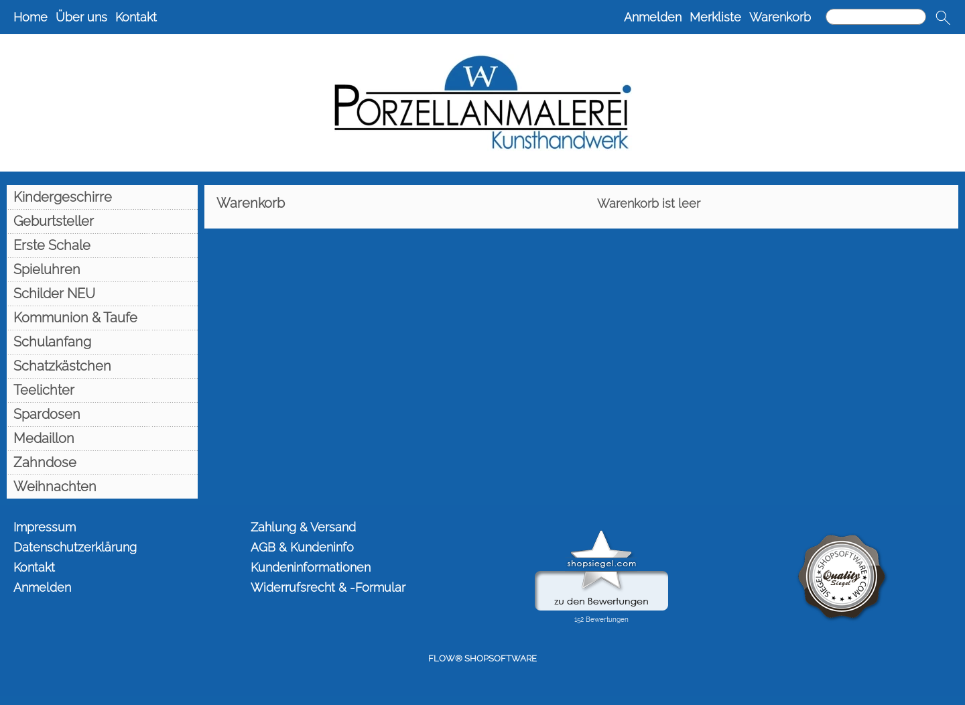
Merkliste (715, 17)
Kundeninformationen (311, 567)
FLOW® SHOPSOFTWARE (482, 658)
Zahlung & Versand (303, 527)
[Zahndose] (102, 462)
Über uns (81, 17)
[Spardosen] (102, 414)
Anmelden (653, 17)
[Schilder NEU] (102, 293)
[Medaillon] (102, 438)
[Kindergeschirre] (102, 197)
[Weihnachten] (102, 486)
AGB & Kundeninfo (302, 547)
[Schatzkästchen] (102, 366)
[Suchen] (876, 17)
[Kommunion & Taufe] (102, 318)
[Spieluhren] (102, 269)
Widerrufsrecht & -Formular (328, 587)
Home (30, 17)
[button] (943, 17)
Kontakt (136, 17)
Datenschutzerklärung (75, 547)
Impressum (44, 527)
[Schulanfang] (102, 342)
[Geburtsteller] (102, 221)
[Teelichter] (102, 390)
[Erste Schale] (102, 245)
